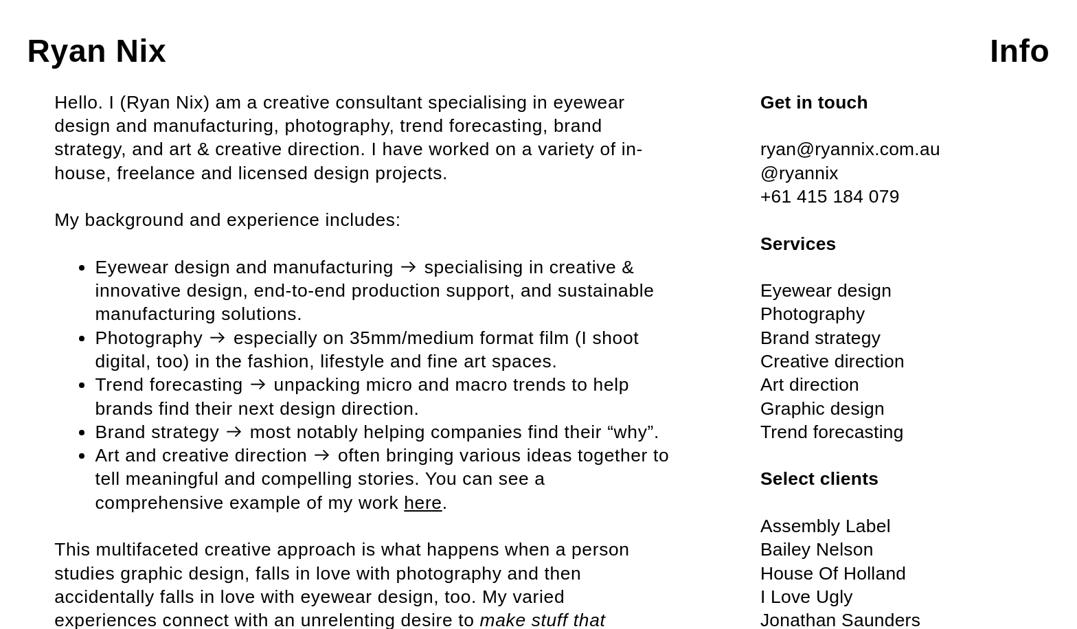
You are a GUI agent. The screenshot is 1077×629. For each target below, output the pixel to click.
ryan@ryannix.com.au (850, 149)
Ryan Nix (97, 51)
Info (1020, 51)
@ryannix (799, 173)
